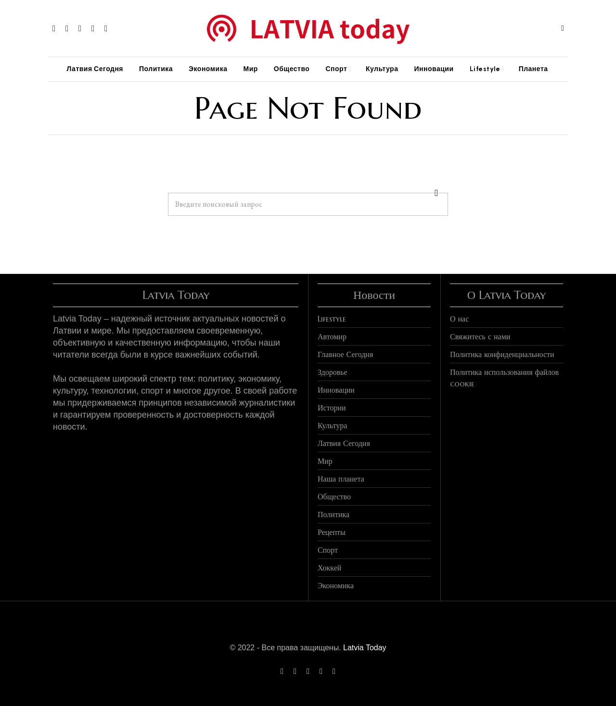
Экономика (336, 585)
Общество (334, 496)
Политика (333, 514)
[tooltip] (54, 28)
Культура (332, 425)
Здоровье (332, 372)
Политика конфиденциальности (502, 354)
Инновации (336, 390)
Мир (325, 461)
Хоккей (329, 567)
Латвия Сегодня (344, 443)
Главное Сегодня (345, 354)
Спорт (328, 550)
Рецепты (332, 532)
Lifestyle (332, 318)
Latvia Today (364, 648)
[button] (436, 192)
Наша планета (341, 478)
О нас (459, 318)
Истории (332, 407)
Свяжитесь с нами (480, 336)
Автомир (332, 336)
